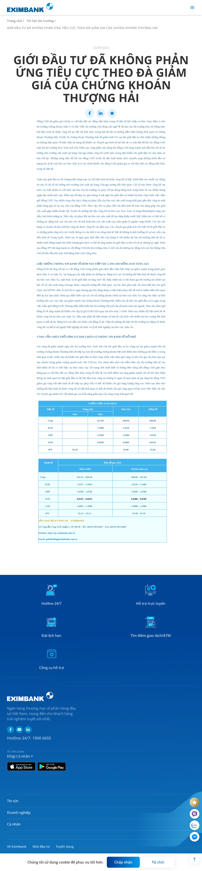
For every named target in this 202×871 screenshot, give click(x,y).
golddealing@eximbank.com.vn (61, 539)
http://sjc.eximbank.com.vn (61, 533)
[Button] (123, 862)
